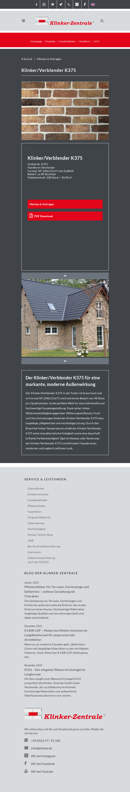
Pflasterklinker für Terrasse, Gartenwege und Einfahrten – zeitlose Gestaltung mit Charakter (56, 591)
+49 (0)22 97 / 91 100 (45, 740)
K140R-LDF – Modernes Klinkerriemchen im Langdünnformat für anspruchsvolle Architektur (55, 635)
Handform (84, 41)
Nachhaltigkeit (37, 529)
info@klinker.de (38, 748)
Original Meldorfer (39, 517)
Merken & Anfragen (49, 59)
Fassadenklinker (67, 41)
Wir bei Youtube (38, 771)
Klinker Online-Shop (40, 534)
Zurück (26, 59)
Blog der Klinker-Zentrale (51, 573)
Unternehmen (36, 523)
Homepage (36, 41)
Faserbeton (34, 511)
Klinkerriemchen (38, 494)
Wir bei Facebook (39, 764)
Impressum (34, 552)
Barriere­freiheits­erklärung (44, 546)
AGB (30, 540)
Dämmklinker (36, 488)
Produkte (50, 41)
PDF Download (41, 216)
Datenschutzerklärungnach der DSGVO (41, 560)
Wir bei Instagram (39, 756)
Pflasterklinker (37, 505)
